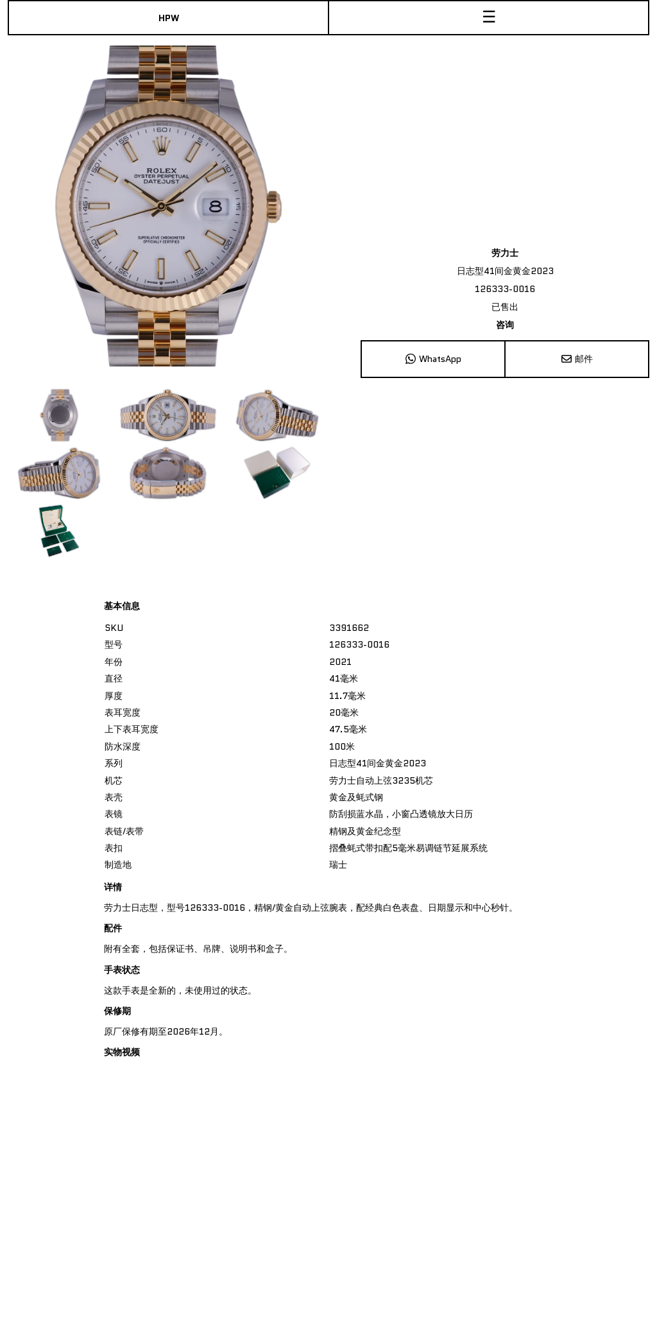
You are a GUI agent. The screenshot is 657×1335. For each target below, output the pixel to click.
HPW (168, 18)
